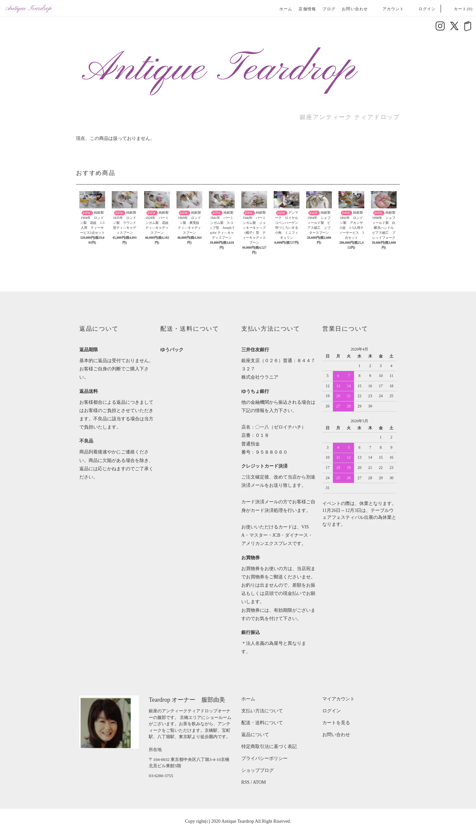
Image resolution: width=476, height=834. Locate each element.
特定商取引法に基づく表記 (269, 746)
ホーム (286, 9)
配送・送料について (262, 722)
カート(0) (459, 9)
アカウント (389, 9)
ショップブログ (257, 770)
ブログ (329, 9)
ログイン (423, 9)
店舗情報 (307, 9)
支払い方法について (262, 710)
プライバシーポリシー (264, 758)
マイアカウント (338, 698)
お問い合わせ (355, 9)
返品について (255, 734)
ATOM (259, 782)
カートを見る (336, 722)
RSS (245, 782)
